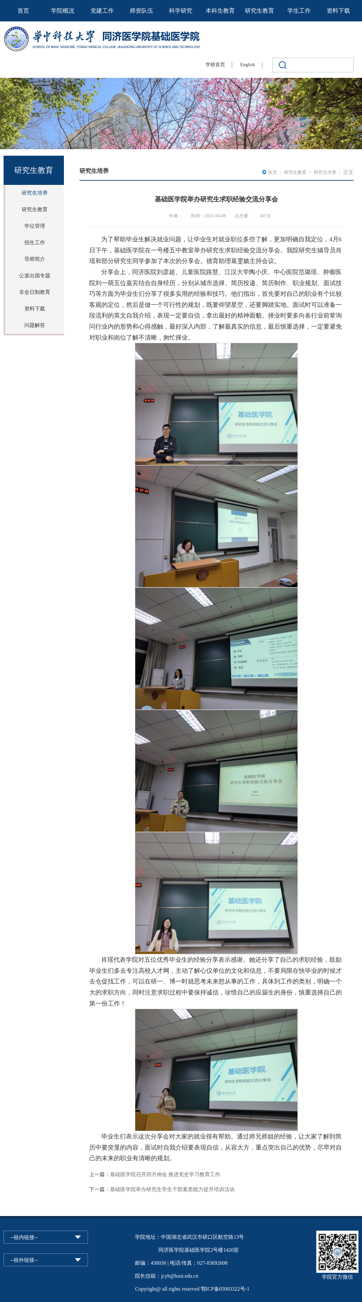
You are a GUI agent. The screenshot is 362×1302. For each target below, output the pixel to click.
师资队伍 (141, 10)
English (247, 64)
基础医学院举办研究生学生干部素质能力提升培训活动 (172, 1189)
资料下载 (338, 10)
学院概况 (62, 10)
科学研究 (180, 10)
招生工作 (34, 242)
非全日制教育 (34, 292)
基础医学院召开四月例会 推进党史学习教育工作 (165, 1174)
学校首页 (215, 64)
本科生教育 (220, 10)
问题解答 (34, 325)
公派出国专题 (34, 275)
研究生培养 (35, 193)
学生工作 (299, 10)
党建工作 (102, 10)
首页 (23, 10)
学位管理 (34, 226)
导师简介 (34, 259)
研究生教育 (259, 10)
